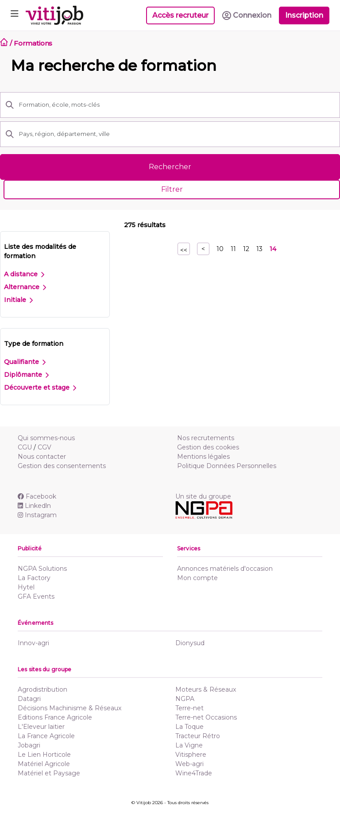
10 (220, 249)
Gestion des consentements (62, 466)
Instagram (37, 515)
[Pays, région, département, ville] (177, 134)
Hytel (26, 587)
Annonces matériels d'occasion (225, 569)
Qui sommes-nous (46, 438)
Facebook (37, 496)
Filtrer (172, 189)
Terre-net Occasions (206, 717)
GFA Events (36, 596)
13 (259, 249)
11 (233, 249)
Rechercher (170, 167)
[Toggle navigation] (15, 15)
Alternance (25, 287)
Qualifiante (25, 362)
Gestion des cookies (208, 447)
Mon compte (197, 578)
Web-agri (189, 764)
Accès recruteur (180, 15)
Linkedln (34, 506)
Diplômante (26, 375)
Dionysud (190, 643)
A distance (24, 274)
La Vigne (189, 745)
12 (246, 249)
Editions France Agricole (55, 717)
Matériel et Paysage (49, 773)
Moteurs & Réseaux (205, 689)
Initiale (18, 300)
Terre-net (189, 708)
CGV (44, 447)
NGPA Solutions (42, 569)
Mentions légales (203, 457)
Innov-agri (33, 643)
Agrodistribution (42, 689)
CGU (25, 447)
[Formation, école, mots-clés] (177, 105)
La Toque (189, 727)
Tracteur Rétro (197, 736)
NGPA (184, 699)
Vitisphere (190, 755)
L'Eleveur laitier (41, 727)
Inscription (304, 15)
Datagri (29, 699)
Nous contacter (42, 457)
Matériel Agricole (44, 764)
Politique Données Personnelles (226, 466)
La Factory (34, 578)
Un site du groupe (203, 496)
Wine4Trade (193, 773)
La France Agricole (46, 736)
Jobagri (29, 745)
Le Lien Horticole (44, 755)
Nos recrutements (205, 438)
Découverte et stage (40, 387)
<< (183, 250)
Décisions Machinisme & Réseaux (69, 708)
